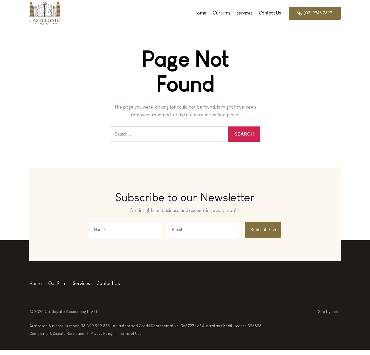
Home (200, 15)
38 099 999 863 (95, 331)
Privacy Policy (100, 339)
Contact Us (270, 15)
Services (244, 15)
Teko (336, 317)
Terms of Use (128, 339)
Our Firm (221, 15)
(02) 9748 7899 (314, 15)
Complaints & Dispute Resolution (56, 339)
